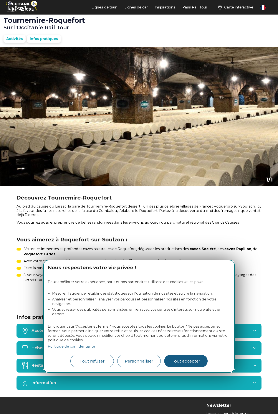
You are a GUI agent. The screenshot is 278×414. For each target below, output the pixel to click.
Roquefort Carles (39, 254)
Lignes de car (136, 7)
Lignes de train (104, 7)
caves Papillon (237, 249)
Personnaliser (139, 361)
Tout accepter (186, 361)
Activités (14, 39)
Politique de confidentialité (71, 346)
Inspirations (165, 7)
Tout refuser (92, 361)
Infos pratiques (44, 39)
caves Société (203, 249)
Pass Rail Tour (194, 7)
